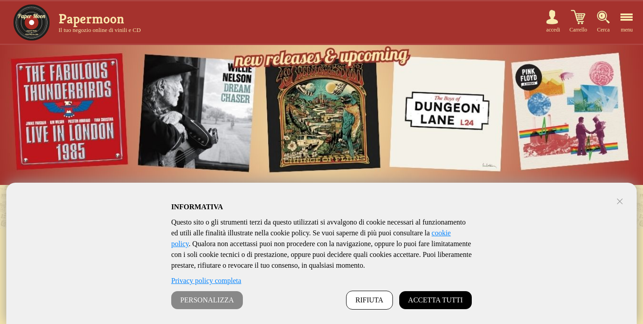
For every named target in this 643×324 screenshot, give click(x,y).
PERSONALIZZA (207, 300)
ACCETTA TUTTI (435, 300)
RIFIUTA (369, 300)
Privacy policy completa (206, 280)
